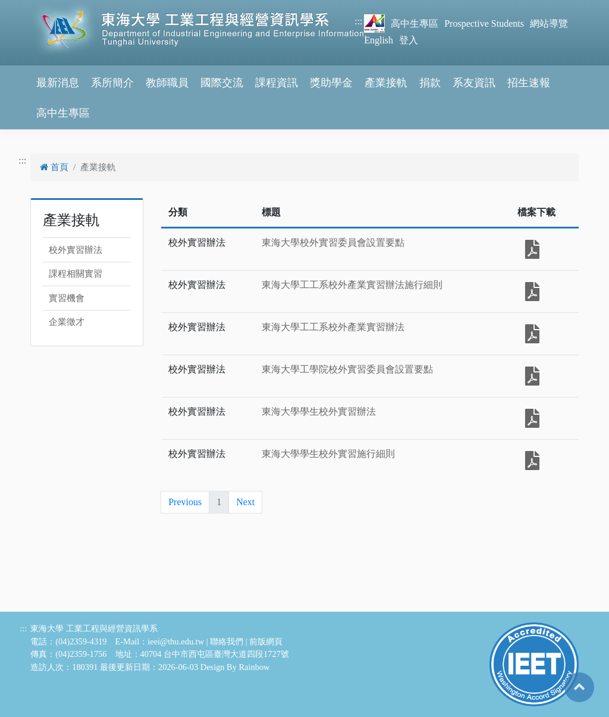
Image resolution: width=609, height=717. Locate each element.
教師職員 (167, 83)
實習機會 (66, 298)
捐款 (430, 83)
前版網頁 (265, 641)
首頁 (54, 167)
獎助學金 (331, 83)
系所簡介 (112, 83)
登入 (408, 40)
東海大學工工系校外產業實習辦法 (333, 327)
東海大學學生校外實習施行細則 (328, 454)
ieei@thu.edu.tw (175, 641)
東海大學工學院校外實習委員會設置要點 (347, 369)
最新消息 (57, 83)
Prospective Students (484, 23)
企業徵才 (66, 322)
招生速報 (528, 83)
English (378, 40)
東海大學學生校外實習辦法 (319, 411)
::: (358, 21)
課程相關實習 (75, 273)
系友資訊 (474, 83)
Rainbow (254, 667)
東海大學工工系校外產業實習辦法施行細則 (352, 285)
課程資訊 (276, 83)
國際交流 (221, 83)
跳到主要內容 (28, 7)
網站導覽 (549, 23)
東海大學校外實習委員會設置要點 (333, 242)
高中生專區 (414, 23)
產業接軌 (386, 83)
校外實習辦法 (75, 250)
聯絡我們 (226, 641)
